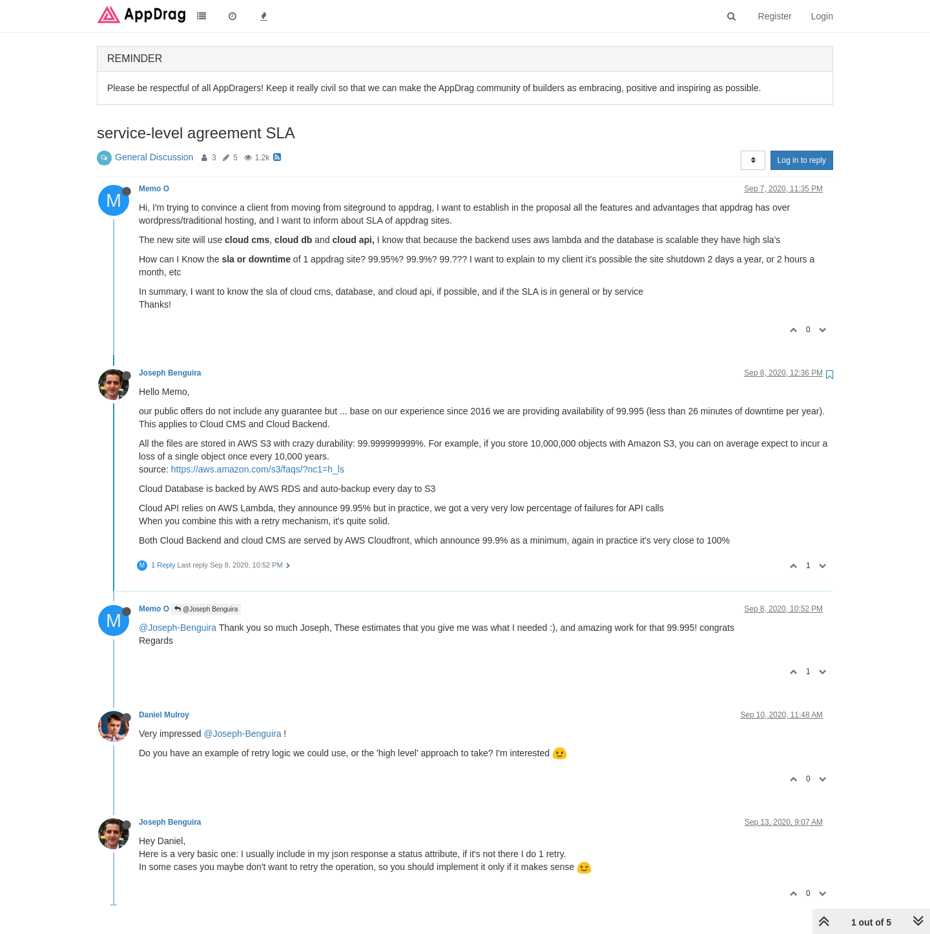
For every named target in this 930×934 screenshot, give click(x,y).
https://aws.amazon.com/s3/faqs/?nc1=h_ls (257, 469)
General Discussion (154, 157)
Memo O (154, 188)
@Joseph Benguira (206, 609)
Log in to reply (802, 160)
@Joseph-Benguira (177, 627)
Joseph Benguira (170, 372)
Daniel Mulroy (164, 714)
